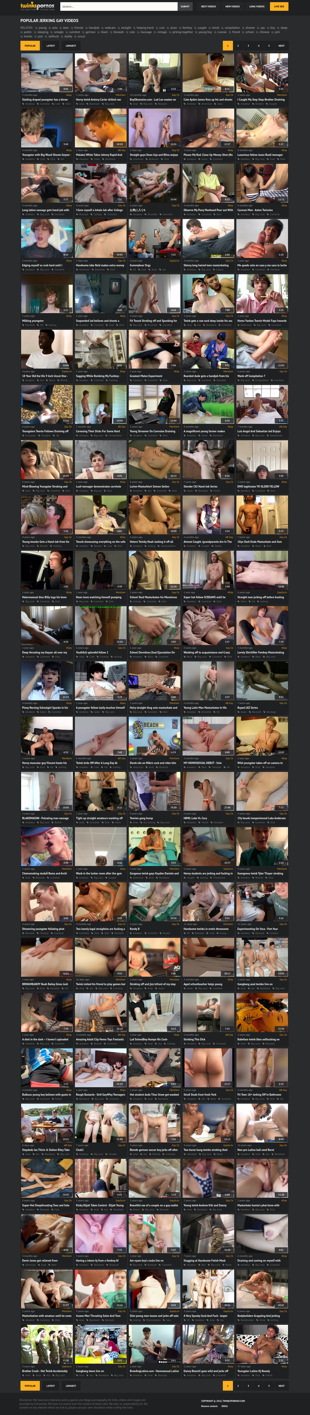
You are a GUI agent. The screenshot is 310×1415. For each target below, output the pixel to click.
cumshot (74, 32)
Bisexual (114, 1264)
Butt (269, 545)
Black (52, 380)
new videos (233, 6)
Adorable (192, 1154)
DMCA (225, 1406)
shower (250, 28)
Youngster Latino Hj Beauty (253, 1371)
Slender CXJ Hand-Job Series (200, 486)
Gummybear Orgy (140, 265)
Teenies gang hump (141, 818)
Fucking (113, 380)
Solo (168, 1320)
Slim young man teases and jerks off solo (154, 1316)
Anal (81, 103)
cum (162, 28)
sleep (284, 28)
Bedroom (154, 159)
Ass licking (149, 822)
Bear (204, 767)
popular (30, 45)
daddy (68, 36)
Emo (272, 490)
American (207, 103)
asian (173, 28)
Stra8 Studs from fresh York (200, 1094)
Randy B (135, 929)
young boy (205, 32)
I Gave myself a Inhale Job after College (99, 210)
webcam (110, 28)
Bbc (204, 1264)
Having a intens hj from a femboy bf (97, 1260)
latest (50, 45)
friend (236, 32)
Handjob (275, 269)
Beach (136, 1209)
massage (146, 32)
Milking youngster (33, 321)
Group (223, 933)
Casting (57, 545)
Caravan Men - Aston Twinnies (255, 210)
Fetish (216, 490)
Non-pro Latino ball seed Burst (255, 1150)
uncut (81, 36)
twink (215, 28)
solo (54, 28)
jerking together (182, 32)
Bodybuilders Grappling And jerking (258, 1316)
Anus (154, 269)
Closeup (44, 933)
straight (126, 28)
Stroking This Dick (194, 1039)
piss (40, 36)
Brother (259, 103)
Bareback (95, 103)
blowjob (118, 32)
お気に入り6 (137, 210)
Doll (106, 933)
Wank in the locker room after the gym (99, 873)
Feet (56, 1209)
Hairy (243, 601)
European (30, 435)
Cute (57, 103)
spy (262, 28)
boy (272, 28)
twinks (28, 36)
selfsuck (53, 36)
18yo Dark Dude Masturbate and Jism (259, 542)
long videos (257, 6)
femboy (187, 28)
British (64, 380)
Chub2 (80, 1150)
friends (78, 28)
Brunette (152, 214)
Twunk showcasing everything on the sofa (101, 542)
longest (71, 45)
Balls (150, 656)
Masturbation (168, 545)
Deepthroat (276, 435)
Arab (81, 822)
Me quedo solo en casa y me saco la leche (262, 265)
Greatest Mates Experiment (146, 376)
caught (202, 28)
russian (222, 32)
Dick (67, 103)
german (90, 32)
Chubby (112, 1154)
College (98, 214)
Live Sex (279, 6)
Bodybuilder (247, 1320)
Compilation (262, 380)
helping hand (145, 28)
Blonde (44, 545)
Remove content (209, 1406)
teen (66, 28)
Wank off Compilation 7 (251, 376)
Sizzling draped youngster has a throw (45, 99)
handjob (94, 28)
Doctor (166, 933)
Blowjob (162, 103)
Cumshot (45, 103)
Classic (220, 269)
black (104, 32)
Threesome (219, 877)
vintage (162, 32)
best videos (208, 6)
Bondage (203, 490)
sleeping (42, 32)
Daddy (218, 545)
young (43, 28)
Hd (62, 159)
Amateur (30, 103)
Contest (274, 933)
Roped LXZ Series (247, 708)
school (249, 32)
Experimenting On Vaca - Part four (257, 929)
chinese (264, 32)
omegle (59, 32)
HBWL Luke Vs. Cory (195, 818)
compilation (232, 28)
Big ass (98, 490)
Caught (273, 103)
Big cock (109, 103)
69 (134, 269)
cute (132, 32)
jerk (277, 32)
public (28, 32)
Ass (164, 269)
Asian (97, 159)
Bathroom (246, 325)
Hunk (262, 1320)
